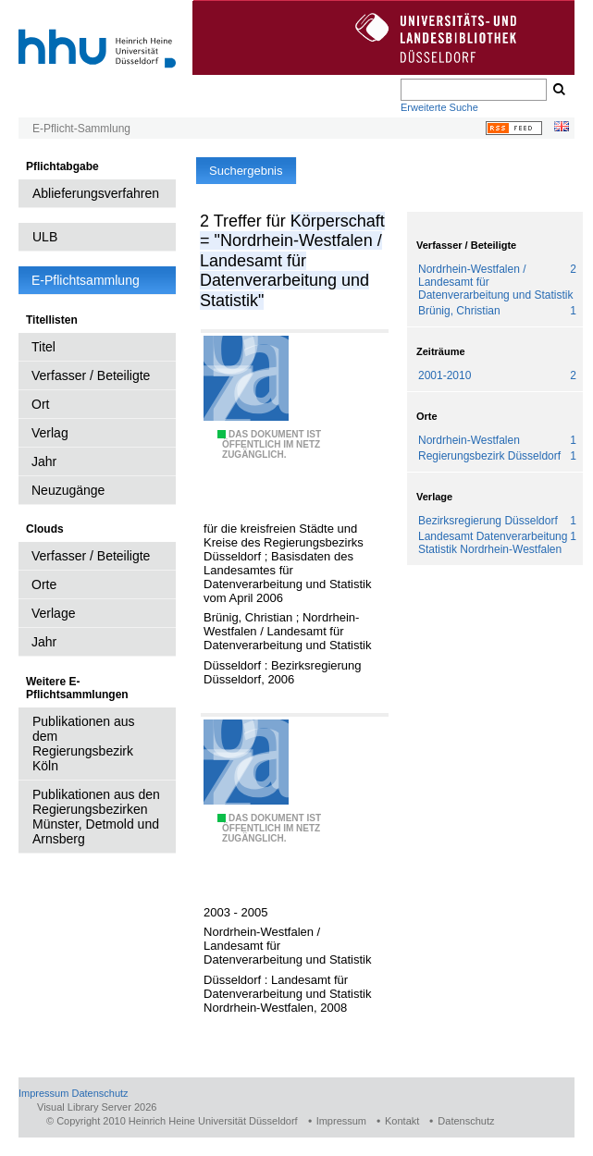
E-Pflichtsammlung (85, 280)
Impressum (43, 1093)
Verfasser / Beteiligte (90, 375)
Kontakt (402, 1120)
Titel (43, 346)
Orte (43, 584)
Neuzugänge (68, 490)
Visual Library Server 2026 (96, 1107)
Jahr (43, 461)
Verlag (49, 432)
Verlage (53, 613)
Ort (40, 404)
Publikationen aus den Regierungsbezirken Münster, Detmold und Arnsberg (96, 816)
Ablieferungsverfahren (95, 193)
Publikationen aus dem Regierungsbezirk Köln (83, 743)
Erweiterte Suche (439, 107)
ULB (44, 236)
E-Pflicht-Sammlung (81, 128)
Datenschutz (99, 1093)
